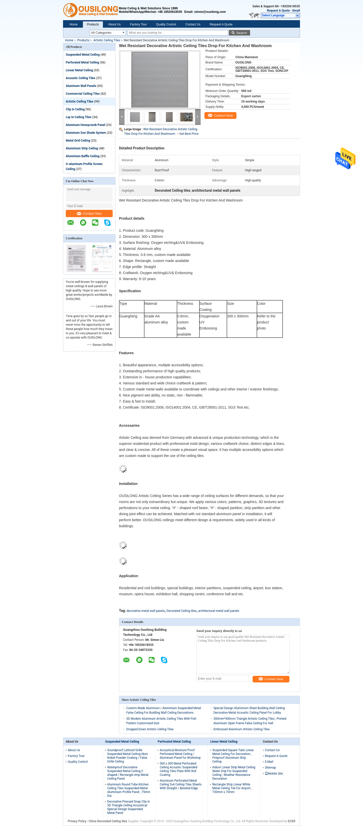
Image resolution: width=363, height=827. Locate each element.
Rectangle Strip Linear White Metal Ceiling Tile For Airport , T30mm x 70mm (232, 788)
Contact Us (193, 24)
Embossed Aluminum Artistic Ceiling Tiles (242, 729)
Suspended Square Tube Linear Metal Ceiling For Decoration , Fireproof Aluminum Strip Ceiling (233, 755)
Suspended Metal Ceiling (83, 54)
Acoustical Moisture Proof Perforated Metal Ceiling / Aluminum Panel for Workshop (180, 753)
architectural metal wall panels (218, 611)
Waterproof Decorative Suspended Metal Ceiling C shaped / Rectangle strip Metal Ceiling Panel (127, 773)
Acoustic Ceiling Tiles (80, 78)
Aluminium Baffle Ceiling (83, 156)
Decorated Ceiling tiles (181, 611)
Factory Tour (138, 24)
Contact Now (89, 213)
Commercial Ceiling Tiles (83, 93)
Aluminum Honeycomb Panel (85, 125)
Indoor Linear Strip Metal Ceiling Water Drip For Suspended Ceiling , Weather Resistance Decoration (233, 773)
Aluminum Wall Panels (81, 86)
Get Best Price (189, 134)
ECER (291, 821)
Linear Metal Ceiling (79, 70)
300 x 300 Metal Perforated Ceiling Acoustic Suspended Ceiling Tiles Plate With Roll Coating (178, 769)
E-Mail (269, 762)
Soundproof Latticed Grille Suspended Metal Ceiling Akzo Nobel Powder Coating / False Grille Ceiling (127, 755)
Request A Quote (278, 10)
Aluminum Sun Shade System (86, 133)
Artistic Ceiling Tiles (106, 40)
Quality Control (166, 24)
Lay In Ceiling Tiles (79, 117)
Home (74, 24)
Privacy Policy (77, 821)
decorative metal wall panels (146, 611)
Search (241, 33)
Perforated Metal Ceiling (82, 62)
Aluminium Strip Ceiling (82, 148)
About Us (114, 24)
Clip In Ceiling (75, 109)
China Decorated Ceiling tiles (107, 821)
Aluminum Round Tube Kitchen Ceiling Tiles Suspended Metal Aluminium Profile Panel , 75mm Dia (128, 790)
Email (296, 10)
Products (93, 24)
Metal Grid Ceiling (78, 140)
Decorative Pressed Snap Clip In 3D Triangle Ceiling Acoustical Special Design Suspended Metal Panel (128, 807)
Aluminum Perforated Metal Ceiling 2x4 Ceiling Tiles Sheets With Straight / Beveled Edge (181, 784)
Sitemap (270, 767)
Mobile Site (274, 773)
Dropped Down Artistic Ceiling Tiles (150, 729)
